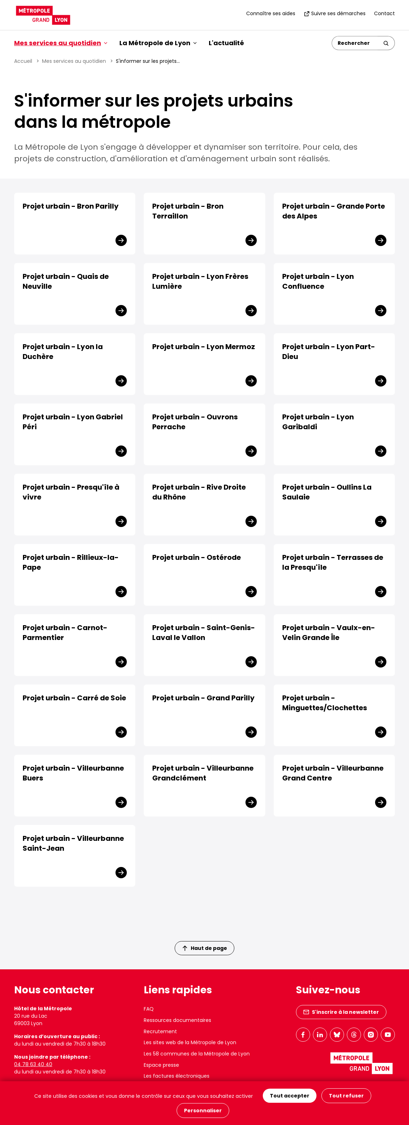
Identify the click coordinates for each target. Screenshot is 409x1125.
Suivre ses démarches (335, 13)
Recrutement (160, 1031)
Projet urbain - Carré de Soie (74, 698)
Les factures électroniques (176, 1075)
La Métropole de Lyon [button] (158, 42)
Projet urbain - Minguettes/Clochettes (324, 703)
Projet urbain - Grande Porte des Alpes (333, 211)
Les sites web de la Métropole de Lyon (190, 1042)
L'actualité (226, 42)
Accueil (23, 61)
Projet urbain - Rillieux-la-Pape (71, 562)
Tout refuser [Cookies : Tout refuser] (346, 1095)
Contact (384, 13)
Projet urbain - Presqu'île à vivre (71, 492)
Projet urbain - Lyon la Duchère (63, 351)
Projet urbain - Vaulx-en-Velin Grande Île (328, 632)
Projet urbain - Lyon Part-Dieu (328, 351)
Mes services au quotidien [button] (60, 42)
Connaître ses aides (270, 13)
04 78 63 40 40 (33, 1064)
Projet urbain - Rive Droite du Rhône (199, 492)
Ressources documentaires (177, 1020)
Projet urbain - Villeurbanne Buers (73, 773)
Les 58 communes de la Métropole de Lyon (197, 1053)
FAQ (149, 1008)
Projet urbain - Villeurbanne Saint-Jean (73, 843)
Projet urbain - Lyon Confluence (318, 281)
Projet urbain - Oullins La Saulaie (327, 492)
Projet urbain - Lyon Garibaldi (318, 422)
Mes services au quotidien (74, 61)
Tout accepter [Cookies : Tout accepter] (289, 1095)
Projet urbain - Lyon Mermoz (203, 347)
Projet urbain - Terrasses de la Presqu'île (332, 562)
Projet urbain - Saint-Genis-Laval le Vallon (203, 632)
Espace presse (161, 1065)
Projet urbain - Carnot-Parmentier (65, 632)
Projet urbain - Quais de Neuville (66, 281)
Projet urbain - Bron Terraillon (188, 211)
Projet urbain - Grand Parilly (203, 698)
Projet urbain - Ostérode (196, 557)
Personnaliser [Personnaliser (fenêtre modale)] (203, 1110)
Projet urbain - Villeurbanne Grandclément (203, 773)
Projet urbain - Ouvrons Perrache (195, 422)
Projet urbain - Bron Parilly (71, 206)
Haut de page (205, 948)
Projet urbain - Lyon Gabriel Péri (73, 422)
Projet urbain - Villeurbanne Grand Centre (333, 773)
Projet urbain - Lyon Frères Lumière (200, 281)
